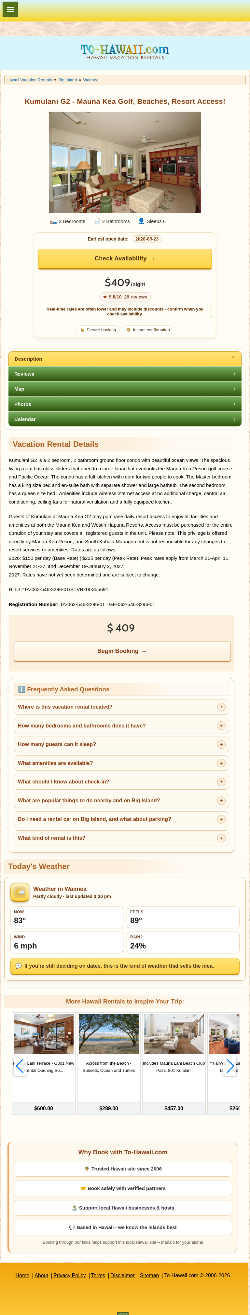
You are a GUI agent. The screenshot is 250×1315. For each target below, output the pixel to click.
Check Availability (121, 258)
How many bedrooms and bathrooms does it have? (82, 725)
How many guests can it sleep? (57, 744)
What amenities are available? (55, 763)
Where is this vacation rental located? (65, 707)
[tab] (125, 358)
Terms (98, 1262)
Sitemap (149, 1262)
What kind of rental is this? (51, 838)
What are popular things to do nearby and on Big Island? (89, 800)
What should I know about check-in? (63, 781)
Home (22, 1262)
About (41, 1262)
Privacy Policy (69, 1262)
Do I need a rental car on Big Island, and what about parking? (94, 819)
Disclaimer (122, 1262)
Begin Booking (118, 651)
